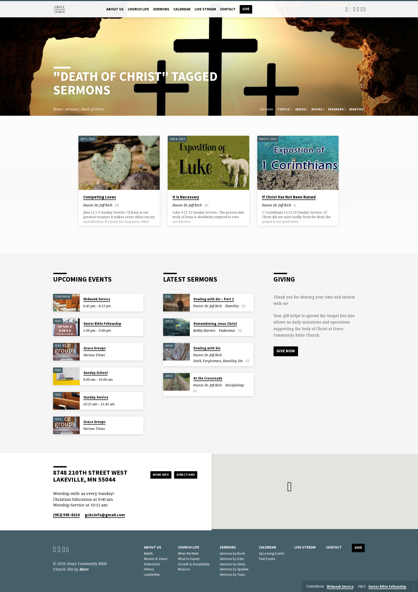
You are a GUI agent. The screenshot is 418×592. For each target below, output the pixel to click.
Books (317, 109)
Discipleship (234, 385)
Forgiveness (212, 361)
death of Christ (92, 109)
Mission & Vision (155, 559)
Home (57, 109)
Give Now (286, 351)
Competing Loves (99, 196)
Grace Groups (94, 348)
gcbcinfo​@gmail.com (105, 514)
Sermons (161, 9)
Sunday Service (95, 397)
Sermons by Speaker (234, 569)
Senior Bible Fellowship (102, 323)
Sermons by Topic (232, 574)
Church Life (138, 9)
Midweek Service (96, 299)
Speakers (337, 109)
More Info (153, 474)
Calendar (182, 9)
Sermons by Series (232, 564)
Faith (197, 361)
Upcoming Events (271, 553)
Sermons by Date (232, 559)
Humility (232, 306)
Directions (184, 474)
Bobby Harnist (204, 330)
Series (301, 109)
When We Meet (188, 553)
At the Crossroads (208, 378)
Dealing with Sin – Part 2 (214, 299)
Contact (228, 9)
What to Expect (189, 559)
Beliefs (148, 553)
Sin (240, 361)
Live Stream (205, 9)
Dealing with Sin (207, 348)
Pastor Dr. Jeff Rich (97, 205)
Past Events (267, 559)
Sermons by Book (232, 553)
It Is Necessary (185, 196)
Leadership (152, 574)
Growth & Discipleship (194, 564)
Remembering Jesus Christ (215, 323)
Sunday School (95, 372)
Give (246, 9)
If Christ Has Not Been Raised (289, 196)
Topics (284, 109)
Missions (184, 569)
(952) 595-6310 (66, 514)
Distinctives (152, 564)
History (149, 569)
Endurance (227, 330)
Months (357, 109)
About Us (115, 9)
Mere (84, 569)
